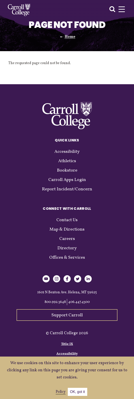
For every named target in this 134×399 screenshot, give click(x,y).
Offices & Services (67, 257)
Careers (67, 239)
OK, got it (77, 392)
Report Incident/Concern (67, 189)
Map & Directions (67, 229)
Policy (61, 392)
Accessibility (67, 152)
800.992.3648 (55, 302)
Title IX (67, 344)
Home (70, 36)
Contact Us (67, 220)
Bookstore (67, 170)
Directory (67, 248)
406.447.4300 (79, 302)
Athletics (67, 161)
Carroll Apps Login (67, 180)
